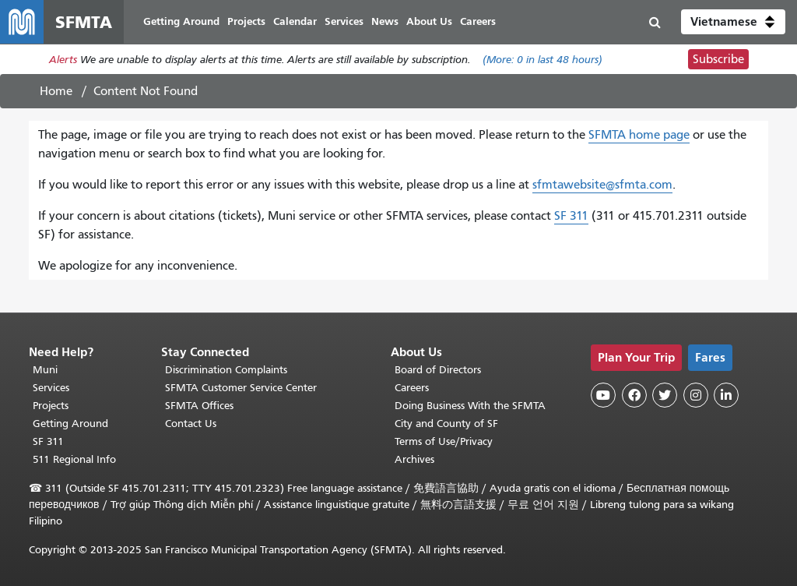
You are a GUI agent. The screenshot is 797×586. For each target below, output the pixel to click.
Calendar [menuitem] (295, 21)
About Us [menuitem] (429, 21)
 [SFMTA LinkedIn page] (726, 395)
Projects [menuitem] (246, 21)
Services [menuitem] (344, 21)
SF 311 (571, 216)
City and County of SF (446, 423)
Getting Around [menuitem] (181, 21)
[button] (733, 21)
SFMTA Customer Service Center (241, 387)
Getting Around (70, 423)
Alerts (63, 59)
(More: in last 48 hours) (542, 59)
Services (51, 387)
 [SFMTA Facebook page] (634, 395)
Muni (45, 369)
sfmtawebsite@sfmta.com (602, 185)
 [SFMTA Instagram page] (695, 395)
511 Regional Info (74, 459)
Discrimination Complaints (226, 369)
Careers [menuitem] (478, 21)
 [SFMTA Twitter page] (664, 395)
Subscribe (718, 59)
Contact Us (190, 423)
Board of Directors (438, 369)
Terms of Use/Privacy (444, 441)
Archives (414, 459)
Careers (412, 387)
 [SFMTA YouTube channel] (603, 395)
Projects (50, 405)
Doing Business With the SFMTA (470, 405)
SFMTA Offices (199, 405)
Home (56, 91)
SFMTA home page (639, 135)
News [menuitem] (384, 21)
